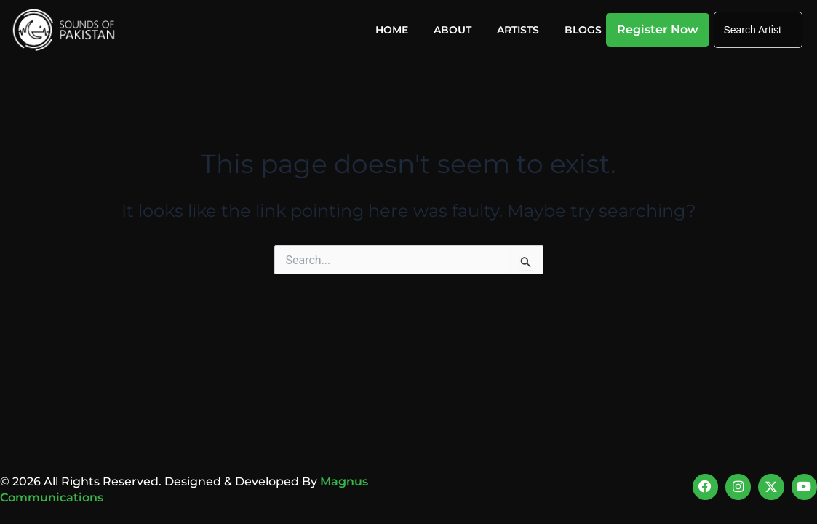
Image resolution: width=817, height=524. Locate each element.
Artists (518, 29)
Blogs (583, 29)
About (452, 29)
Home (391, 29)
